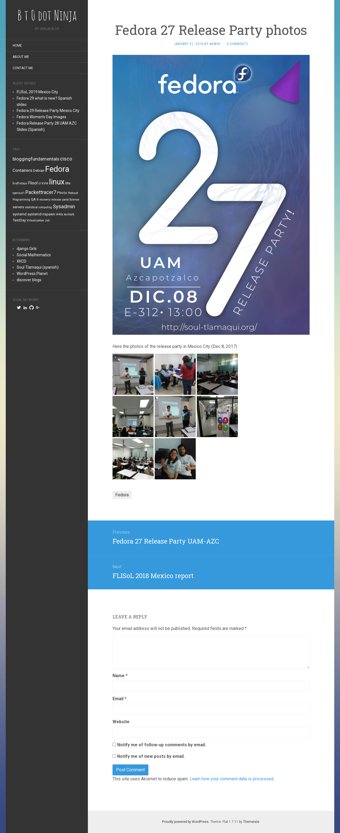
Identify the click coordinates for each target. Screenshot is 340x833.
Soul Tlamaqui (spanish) (38, 267)
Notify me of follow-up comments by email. (161, 744)
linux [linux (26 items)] (57, 181)
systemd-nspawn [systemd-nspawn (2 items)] (41, 214)
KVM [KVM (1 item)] (45, 183)
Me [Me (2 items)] (67, 183)
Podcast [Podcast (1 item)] (73, 193)
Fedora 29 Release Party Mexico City (48, 110)
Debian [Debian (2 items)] (38, 170)
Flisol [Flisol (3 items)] (33, 183)
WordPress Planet (32, 273)
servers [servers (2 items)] (18, 207)
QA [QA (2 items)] (33, 199)
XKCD (21, 261)
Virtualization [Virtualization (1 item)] (35, 220)
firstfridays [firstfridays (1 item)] (20, 183)
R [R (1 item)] (38, 199)
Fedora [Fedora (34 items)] (57, 169)
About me (21, 57)
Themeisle (251, 822)
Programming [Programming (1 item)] (21, 199)
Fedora (122, 494)
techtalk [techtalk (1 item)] (69, 214)
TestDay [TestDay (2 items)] (19, 220)
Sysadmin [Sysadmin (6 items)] (64, 206)
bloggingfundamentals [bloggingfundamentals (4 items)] (36, 159)
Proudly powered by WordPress (185, 822)
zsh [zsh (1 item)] (47, 220)
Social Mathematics (34, 255)
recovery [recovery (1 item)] (44, 199)
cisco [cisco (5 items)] (66, 159)
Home (17, 45)
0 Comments (237, 44)
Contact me (23, 68)
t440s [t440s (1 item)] (59, 214)
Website (121, 721)
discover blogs (29, 280)
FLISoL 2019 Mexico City (37, 92)
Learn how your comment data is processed (231, 778)
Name (120, 675)
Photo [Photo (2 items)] (62, 193)
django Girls (27, 248)
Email (119, 698)
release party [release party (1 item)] (60, 199)
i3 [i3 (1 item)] (39, 183)
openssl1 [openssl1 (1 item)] (19, 193)
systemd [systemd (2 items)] (20, 214)
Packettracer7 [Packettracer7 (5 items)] (40, 192)
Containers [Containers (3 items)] (22, 170)
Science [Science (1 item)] (74, 199)
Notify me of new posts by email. (151, 756)
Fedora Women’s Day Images (41, 117)
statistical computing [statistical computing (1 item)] (38, 207)
